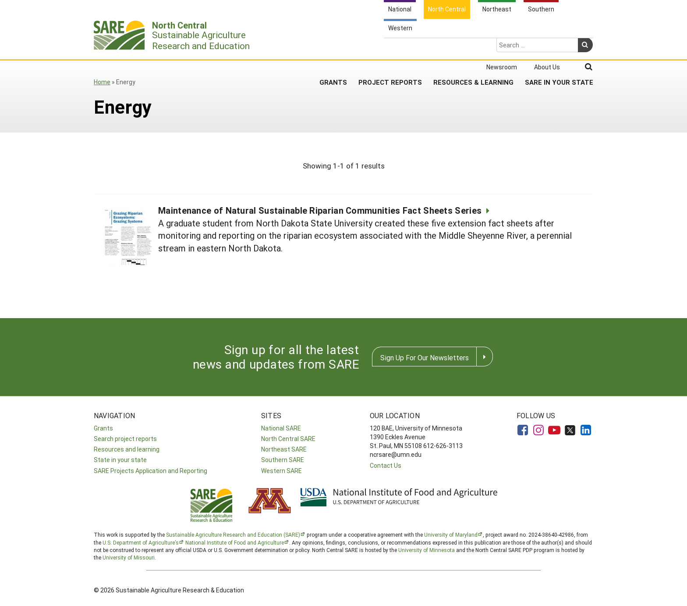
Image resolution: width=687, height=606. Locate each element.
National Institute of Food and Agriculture (234, 542)
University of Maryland (451, 534)
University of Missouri (129, 557)
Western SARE (281, 470)
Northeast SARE (284, 449)
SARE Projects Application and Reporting (150, 470)
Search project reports (125, 438)
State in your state (120, 459)
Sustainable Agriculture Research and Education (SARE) (233, 534)
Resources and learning (126, 449)
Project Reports (390, 47)
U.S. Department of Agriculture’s (141, 542)
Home (102, 82)
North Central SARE (288, 438)
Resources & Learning (473, 47)
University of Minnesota (426, 549)
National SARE (281, 428)
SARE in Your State (559, 47)
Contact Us (385, 465)
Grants (333, 47)
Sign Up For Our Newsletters (424, 357)
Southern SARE (282, 459)
